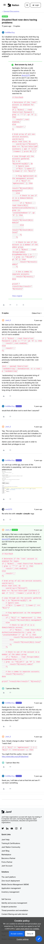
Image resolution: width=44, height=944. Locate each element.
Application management (11, 888)
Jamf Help (5, 840)
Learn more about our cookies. (27, 929)
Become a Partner (8, 858)
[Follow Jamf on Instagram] (16, 828)
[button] (4, 6)
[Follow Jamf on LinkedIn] (7, 828)
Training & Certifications (11, 843)
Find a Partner (7, 862)
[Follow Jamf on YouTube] (12, 828)
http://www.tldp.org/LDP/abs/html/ (15, 756)
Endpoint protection (9, 907)
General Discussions (11, 11)
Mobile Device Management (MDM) (15, 884)
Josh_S (8, 320)
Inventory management (10, 892)
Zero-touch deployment (11, 881)
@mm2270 (25, 75)
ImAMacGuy (10, 32)
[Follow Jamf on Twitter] (3, 828)
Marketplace (6, 855)
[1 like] (10, 688)
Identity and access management (14, 903)
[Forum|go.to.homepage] (13, 5)
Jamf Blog (5, 851)
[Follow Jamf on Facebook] (21, 828)
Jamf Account (7, 866)
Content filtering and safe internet (14, 914)
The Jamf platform (9, 877)
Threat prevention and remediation (15, 910)
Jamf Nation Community (11, 847)
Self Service (6, 899)
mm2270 (8, 509)
